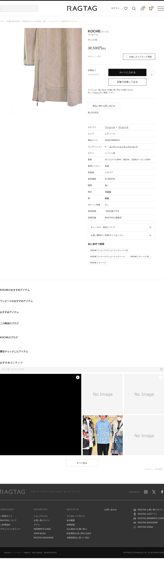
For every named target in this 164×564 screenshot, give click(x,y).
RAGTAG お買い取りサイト (150, 509)
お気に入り (126, 8)
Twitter (154, 492)
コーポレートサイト (76, 516)
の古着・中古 (34, 21)
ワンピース (110, 127)
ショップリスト (41, 516)
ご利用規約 (5, 525)
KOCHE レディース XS (139, 257)
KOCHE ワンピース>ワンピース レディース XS (109, 250)
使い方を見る (93, 112)
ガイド (97, 92)
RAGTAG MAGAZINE (43, 537)
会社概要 (71, 520)
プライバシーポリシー (10, 529)
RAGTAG (12, 492)
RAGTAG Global (145, 527)
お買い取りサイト (42, 520)
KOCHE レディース (98, 263)
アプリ (37, 525)
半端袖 (108, 192)
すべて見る (82, 463)
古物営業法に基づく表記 (78, 537)
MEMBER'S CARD (42, 529)
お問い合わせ (110, 509)
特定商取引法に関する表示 (79, 533)
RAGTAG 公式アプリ (147, 514)
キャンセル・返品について (103, 227)
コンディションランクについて (123, 146)
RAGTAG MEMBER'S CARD (151, 518)
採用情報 (71, 525)
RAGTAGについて (8, 520)
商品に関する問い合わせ (104, 106)
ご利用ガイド (6, 516)
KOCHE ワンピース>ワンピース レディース (107, 257)
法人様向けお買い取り (77, 529)
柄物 (107, 198)
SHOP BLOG (40, 533)
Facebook (162, 492)
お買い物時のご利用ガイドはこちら (107, 235)
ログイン (115, 8)
